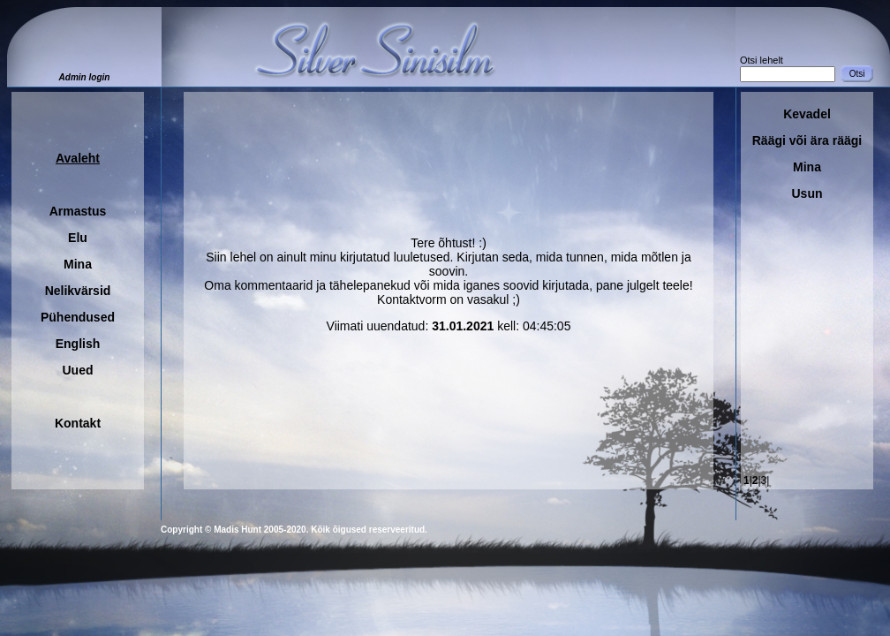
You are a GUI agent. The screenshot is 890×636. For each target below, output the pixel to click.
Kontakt (78, 423)
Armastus (78, 211)
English (78, 344)
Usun (807, 193)
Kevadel (807, 114)
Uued (78, 370)
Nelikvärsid (78, 291)
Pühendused (78, 317)
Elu (77, 238)
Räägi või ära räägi (807, 140)
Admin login (84, 77)
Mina (78, 264)
